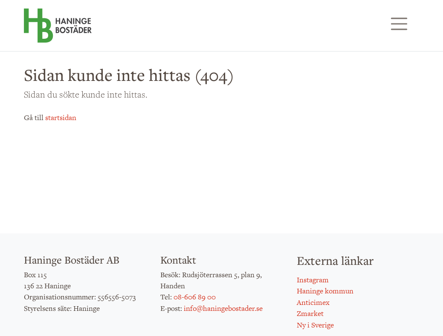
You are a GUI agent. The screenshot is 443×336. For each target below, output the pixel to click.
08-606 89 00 (195, 297)
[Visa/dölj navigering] (399, 24)
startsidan (60, 117)
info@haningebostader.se (223, 308)
